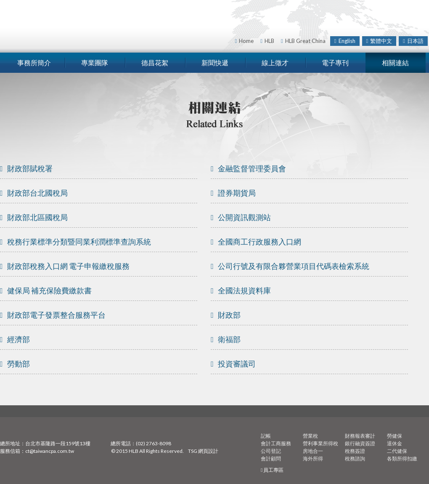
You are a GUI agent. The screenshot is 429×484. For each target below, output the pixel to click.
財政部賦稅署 (26, 168)
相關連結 (395, 62)
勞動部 (15, 363)
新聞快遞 (214, 62)
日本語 (413, 40)
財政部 (226, 314)
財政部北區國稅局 (34, 217)
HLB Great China (303, 40)
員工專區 (272, 470)
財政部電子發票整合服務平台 (53, 314)
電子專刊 (335, 62)
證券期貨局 (233, 192)
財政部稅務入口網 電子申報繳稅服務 (65, 266)
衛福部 (226, 339)
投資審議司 (233, 363)
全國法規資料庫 (241, 290)
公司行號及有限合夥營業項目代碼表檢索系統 (290, 266)
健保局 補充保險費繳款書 (46, 290)
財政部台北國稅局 (34, 192)
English (344, 40)
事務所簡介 (34, 62)
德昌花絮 (154, 62)
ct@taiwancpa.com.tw (49, 451)
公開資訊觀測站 (241, 217)
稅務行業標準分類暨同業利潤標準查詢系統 (75, 241)
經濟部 (15, 339)
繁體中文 (379, 40)
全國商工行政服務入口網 (256, 241)
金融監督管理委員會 (248, 168)
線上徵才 (275, 62)
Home (244, 40)
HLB (267, 40)
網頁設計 (208, 451)
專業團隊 (94, 62)
